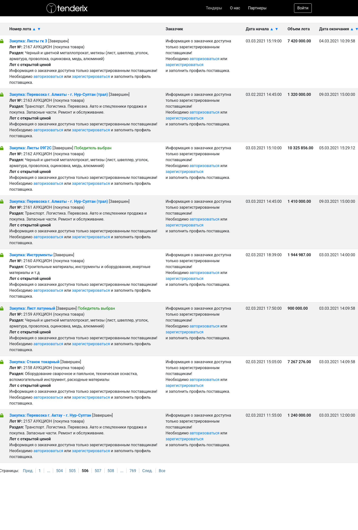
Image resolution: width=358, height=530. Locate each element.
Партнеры (257, 8)
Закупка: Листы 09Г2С (30, 148)
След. (147, 470)
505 (72, 470)
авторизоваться (48, 76)
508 (111, 470)
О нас (235, 8)
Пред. (28, 470)
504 (59, 470)
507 (98, 470)
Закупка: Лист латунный (32, 308)
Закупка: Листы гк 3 (28, 41)
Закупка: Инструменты (31, 255)
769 (132, 470)
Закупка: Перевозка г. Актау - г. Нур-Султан (50, 415)
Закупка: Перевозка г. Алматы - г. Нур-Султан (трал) (58, 94)
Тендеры (214, 8)
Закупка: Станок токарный (34, 361)
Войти (302, 8)
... (48, 470)
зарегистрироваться (91, 76)
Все (162, 470)
